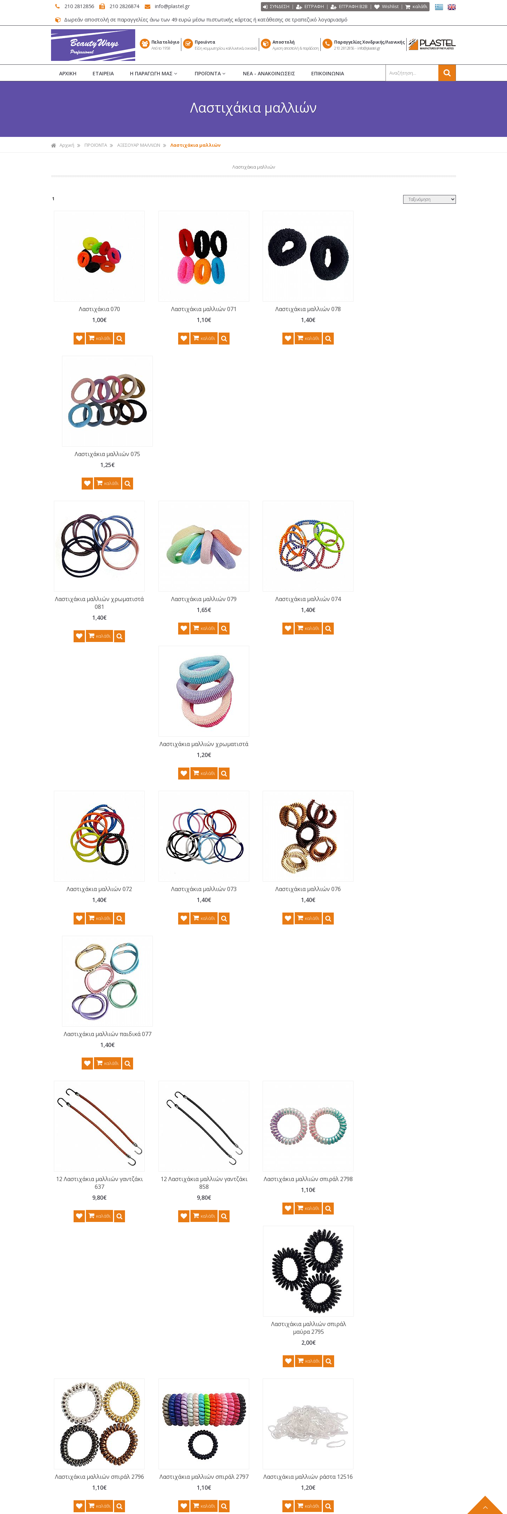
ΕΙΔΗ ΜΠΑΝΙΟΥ (282, 1447)
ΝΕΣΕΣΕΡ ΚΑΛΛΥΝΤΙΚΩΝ (291, 1361)
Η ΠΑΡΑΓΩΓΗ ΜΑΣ (154, 73)
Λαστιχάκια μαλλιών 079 (199, 454)
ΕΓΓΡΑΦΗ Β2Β (349, 7)
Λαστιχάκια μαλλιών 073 (199, 607)
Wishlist (386, 7)
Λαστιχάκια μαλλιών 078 (300, 309)
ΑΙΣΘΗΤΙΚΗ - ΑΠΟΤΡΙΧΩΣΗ (293, 1373)
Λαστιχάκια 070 (97, 309)
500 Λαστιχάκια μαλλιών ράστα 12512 (300, 1069)
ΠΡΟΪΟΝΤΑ (211, 73)
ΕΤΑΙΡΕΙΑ (103, 73)
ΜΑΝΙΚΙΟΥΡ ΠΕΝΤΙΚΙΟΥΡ (291, 1336)
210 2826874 (125, 6)
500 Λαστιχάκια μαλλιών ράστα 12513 (401, 1069)
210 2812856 (77, 6)
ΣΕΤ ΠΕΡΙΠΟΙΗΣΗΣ (285, 1385)
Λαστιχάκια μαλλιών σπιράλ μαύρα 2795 (401, 763)
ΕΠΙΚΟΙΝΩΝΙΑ (327, 73)
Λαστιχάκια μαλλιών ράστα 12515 (98, 1069)
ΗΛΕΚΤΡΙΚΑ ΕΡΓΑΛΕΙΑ (288, 1422)
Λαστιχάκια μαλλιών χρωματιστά (401, 458)
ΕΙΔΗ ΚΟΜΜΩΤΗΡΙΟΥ (288, 1324)
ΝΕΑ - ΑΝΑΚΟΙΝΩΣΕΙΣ (269, 73)
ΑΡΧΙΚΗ (67, 73)
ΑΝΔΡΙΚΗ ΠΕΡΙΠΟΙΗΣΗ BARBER (298, 1410)
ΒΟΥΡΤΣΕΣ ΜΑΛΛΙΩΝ (288, 1299)
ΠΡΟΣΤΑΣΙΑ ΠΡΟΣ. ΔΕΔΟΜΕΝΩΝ (199, 1361)
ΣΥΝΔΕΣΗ (276, 7)
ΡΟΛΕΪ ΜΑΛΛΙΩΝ (283, 1311)
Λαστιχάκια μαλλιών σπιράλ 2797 (198, 916)
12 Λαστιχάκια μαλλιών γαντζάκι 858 (199, 763)
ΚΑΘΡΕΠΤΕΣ (279, 1435)
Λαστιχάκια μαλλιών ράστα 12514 (401, 916)
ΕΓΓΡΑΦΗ (310, 7)
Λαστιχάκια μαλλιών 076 (300, 607)
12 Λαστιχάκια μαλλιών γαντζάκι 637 (98, 763)
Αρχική (62, 145)
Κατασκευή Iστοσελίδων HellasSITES (293, 1505)
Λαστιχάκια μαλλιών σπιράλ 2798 (300, 763)
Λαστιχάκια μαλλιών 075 (401, 309)
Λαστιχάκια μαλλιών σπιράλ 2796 (97, 916)
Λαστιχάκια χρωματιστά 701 (199, 1065)
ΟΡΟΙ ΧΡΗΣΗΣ (180, 1336)
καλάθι (416, 7)
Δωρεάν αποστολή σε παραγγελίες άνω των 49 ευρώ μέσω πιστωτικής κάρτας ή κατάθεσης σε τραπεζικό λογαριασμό (203, 19)
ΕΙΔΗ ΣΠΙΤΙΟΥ (280, 1459)
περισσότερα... (124, 1327)
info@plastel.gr (175, 6)
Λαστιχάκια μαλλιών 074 (300, 454)
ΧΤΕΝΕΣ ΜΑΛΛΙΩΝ (285, 1287)
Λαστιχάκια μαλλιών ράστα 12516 (300, 916)
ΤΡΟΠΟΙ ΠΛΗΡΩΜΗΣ (187, 1373)
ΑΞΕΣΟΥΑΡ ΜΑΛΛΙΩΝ (138, 145)
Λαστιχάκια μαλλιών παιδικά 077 (401, 610)
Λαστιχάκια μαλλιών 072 (97, 607)
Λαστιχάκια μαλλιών (195, 145)
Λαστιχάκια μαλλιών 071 (199, 309)
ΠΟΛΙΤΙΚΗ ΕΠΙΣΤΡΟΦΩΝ (190, 1348)
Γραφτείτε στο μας (255, 1191)
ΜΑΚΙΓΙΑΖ (276, 1348)
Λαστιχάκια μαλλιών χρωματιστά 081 (97, 458)
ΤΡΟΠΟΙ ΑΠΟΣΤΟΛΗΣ (187, 1385)
